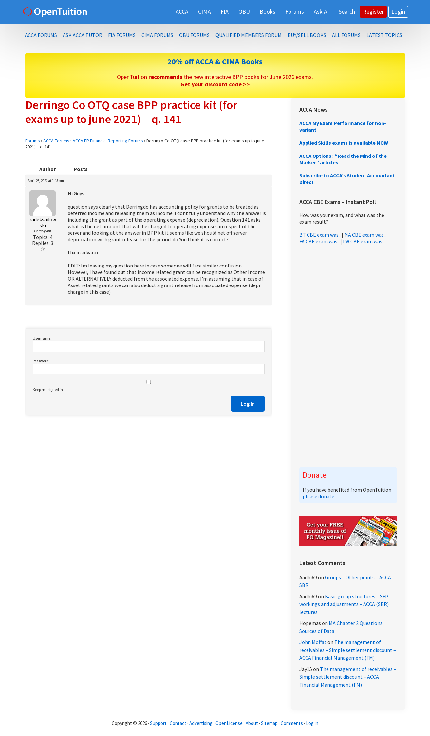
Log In (248, 403)
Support (158, 723)
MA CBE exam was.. (365, 234)
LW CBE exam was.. (363, 241)
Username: (42, 338)
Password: (41, 361)
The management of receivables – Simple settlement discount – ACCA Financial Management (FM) (347, 650)
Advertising (201, 723)
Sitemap (269, 723)
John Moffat (313, 642)
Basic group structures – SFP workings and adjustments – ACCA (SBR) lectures (344, 604)
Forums (32, 141)
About (252, 723)
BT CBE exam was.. (320, 234)
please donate (318, 496)
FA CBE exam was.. (319, 241)
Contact (178, 723)
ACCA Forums (56, 141)
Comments (292, 723)
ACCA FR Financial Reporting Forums (108, 141)
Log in (312, 723)
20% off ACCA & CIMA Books (215, 61)
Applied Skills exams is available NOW (343, 142)
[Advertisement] (348, 356)
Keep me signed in (48, 389)
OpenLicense (229, 723)
